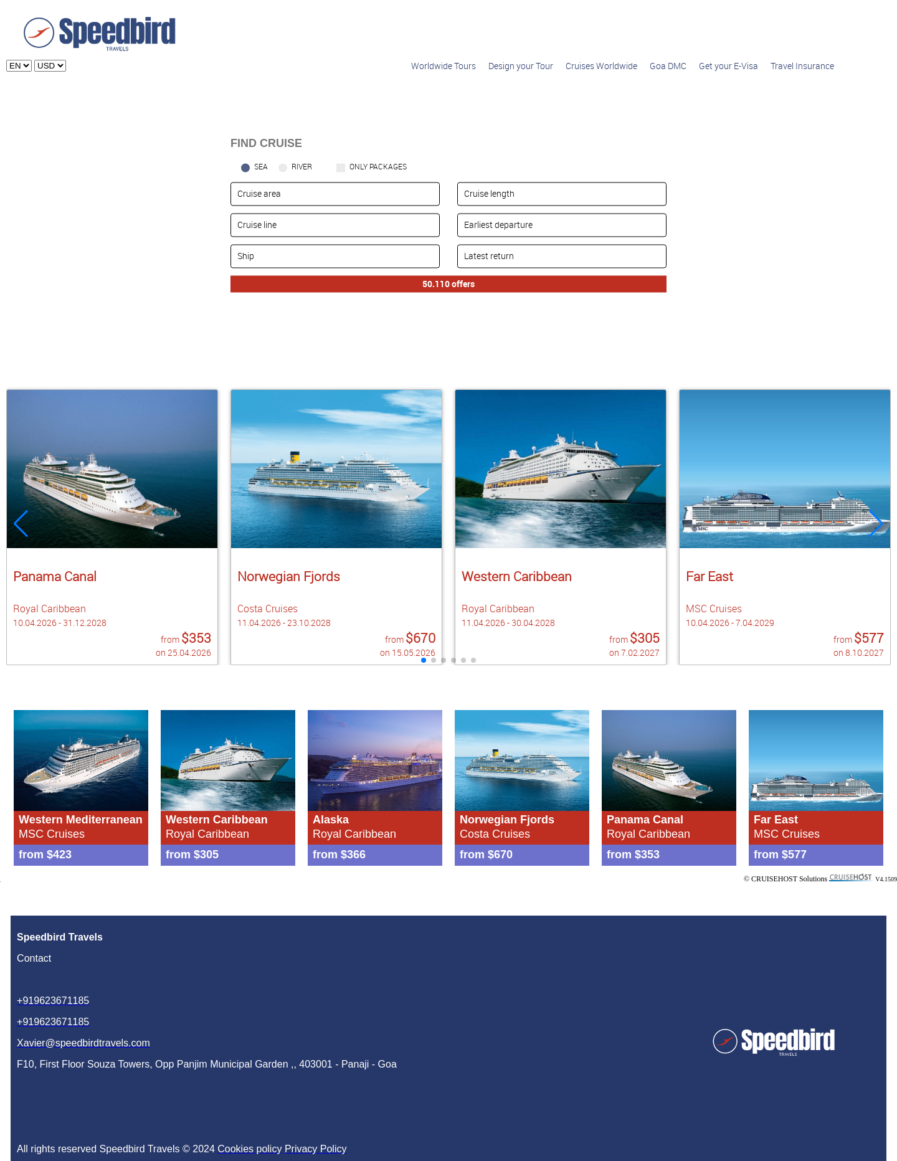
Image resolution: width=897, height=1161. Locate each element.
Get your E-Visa (728, 66)
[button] (876, 524)
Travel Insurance (802, 66)
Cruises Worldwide (601, 66)
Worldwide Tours (443, 66)
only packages (378, 166)
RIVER (302, 166)
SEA (261, 166)
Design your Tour (520, 66)
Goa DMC (668, 66)
